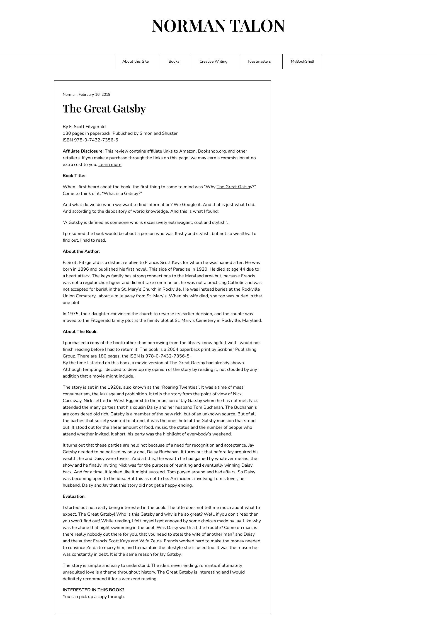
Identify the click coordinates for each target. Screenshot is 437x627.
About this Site (135, 61)
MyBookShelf (302, 61)
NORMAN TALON (218, 25)
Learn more (110, 164)
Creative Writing (213, 61)
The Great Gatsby (234, 187)
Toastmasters (259, 61)
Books (174, 61)
